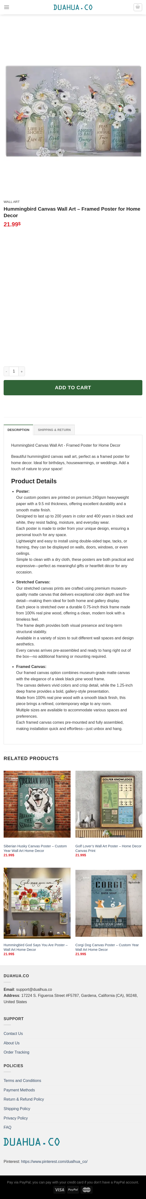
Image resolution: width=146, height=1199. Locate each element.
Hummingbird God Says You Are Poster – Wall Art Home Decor (36, 947)
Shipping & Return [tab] (54, 430)
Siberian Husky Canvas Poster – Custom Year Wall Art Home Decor (35, 848)
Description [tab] (18, 430)
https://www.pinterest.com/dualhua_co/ (54, 1161)
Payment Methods (19, 1090)
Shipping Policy (17, 1109)
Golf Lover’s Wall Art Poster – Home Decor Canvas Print (108, 848)
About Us (12, 1043)
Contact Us (13, 1034)
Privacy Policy (16, 1118)
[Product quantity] (14, 371)
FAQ (7, 1127)
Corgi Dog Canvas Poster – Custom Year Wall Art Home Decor (107, 947)
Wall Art (12, 202)
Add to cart (73, 387)
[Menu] (6, 7)
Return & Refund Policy (24, 1099)
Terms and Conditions (22, 1081)
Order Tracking (16, 1052)
